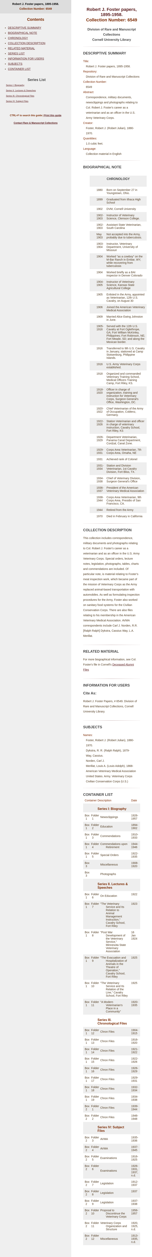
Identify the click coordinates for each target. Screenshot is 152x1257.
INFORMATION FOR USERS (26, 58)
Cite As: (89, 693)
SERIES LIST (16, 53)
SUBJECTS (15, 63)
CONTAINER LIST (19, 68)
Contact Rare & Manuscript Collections (36, 123)
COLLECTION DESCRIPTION (26, 43)
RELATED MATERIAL (21, 48)
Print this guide (52, 115)
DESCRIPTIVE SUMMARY (24, 27)
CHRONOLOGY (18, 38)
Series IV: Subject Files (17, 101)
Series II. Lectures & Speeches (21, 90)
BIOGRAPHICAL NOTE (22, 32)
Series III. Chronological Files (20, 96)
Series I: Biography (15, 85)
